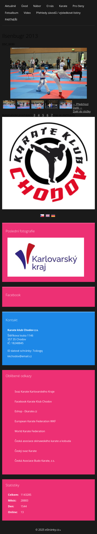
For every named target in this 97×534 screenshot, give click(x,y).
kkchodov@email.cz (19, 356)
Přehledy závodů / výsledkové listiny (58, 13)
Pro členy (78, 6)
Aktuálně (10, 6)
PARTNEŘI (11, 19)
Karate (63, 6)
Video (27, 13)
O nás (50, 6)
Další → (77, 108)
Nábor (37, 6)
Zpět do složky (82, 111)
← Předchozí (81, 104)
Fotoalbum (11, 13)
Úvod (24, 6)
